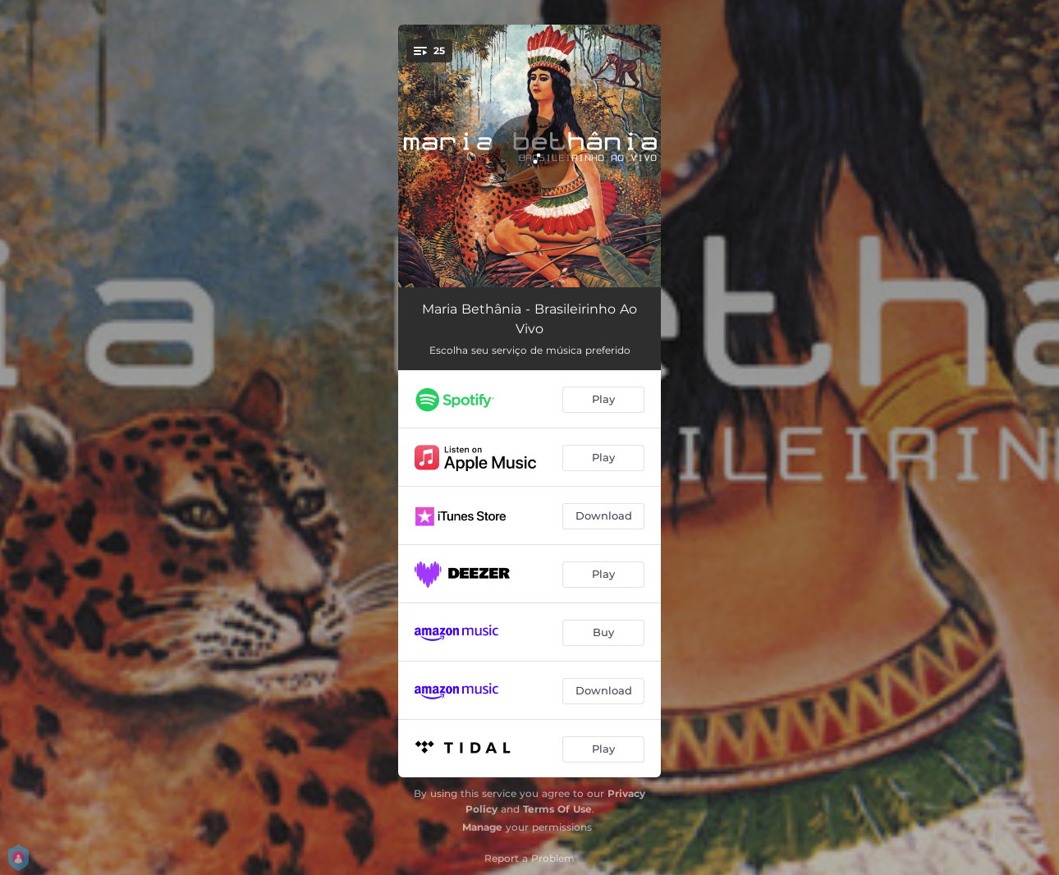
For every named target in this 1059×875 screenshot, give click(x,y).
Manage (482, 827)
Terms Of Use (557, 809)
